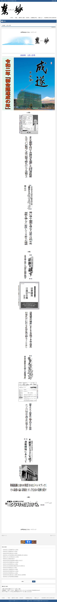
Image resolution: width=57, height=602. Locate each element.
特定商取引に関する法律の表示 (50, 17)
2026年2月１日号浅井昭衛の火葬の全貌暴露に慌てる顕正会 (15, 555)
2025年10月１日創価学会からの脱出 (10, 569)
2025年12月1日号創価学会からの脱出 (10, 562)
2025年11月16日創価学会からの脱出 (10, 564)
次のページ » (53, 535)
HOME (11, 17)
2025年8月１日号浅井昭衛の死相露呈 (10, 576)
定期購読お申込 (34, 17)
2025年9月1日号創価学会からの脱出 (10, 572)
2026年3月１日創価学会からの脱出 (10, 551)
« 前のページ (4, 535)
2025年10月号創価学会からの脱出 (10, 567)
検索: (23, 581)
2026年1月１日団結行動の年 (9, 558)
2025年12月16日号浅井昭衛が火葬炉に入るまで (13, 560)
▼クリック (33, 32)
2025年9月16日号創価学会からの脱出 (10, 571)
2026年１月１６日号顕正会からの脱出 (11, 556)
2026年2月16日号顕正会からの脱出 (10, 553)
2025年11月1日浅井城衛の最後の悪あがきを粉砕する (14, 565)
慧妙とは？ (40, 17)
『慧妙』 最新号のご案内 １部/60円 (22, 17)
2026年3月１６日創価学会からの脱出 (10, 549)
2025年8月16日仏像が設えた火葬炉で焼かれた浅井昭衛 (14, 574)
